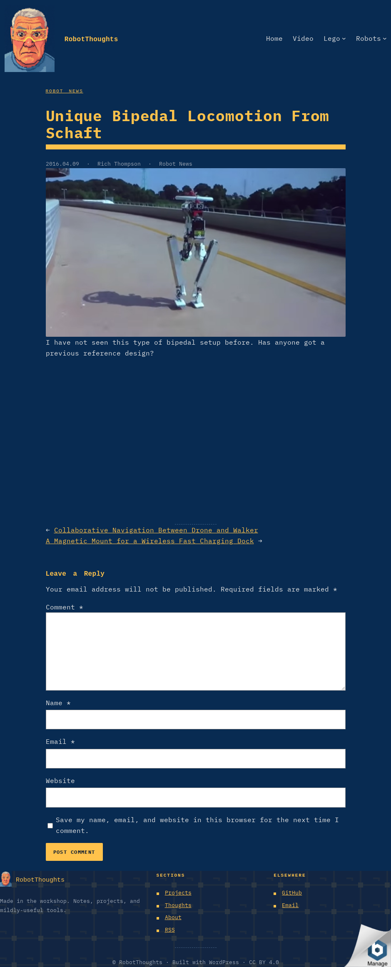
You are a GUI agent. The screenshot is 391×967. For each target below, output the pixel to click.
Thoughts (178, 905)
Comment (64, 607)
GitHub (292, 892)
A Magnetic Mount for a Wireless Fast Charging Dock (150, 541)
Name (58, 703)
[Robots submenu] (385, 38)
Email (60, 741)
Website (60, 780)
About (173, 917)
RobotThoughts (91, 38)
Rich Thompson (119, 163)
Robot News (64, 90)
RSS (170, 929)
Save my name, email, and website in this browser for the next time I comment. (197, 825)
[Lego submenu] (344, 38)
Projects (178, 892)
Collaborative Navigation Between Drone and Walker (156, 530)
